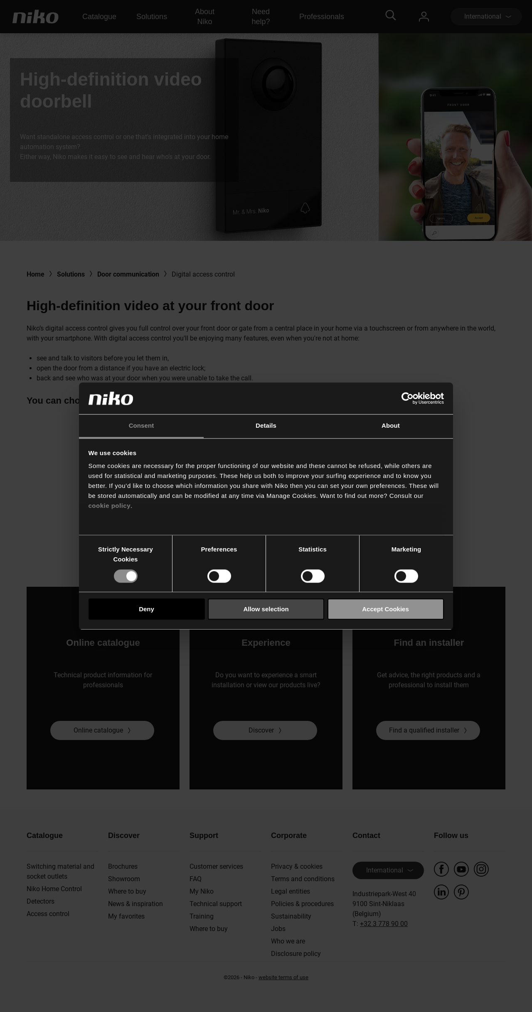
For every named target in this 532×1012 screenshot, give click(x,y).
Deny (146, 609)
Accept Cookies (385, 609)
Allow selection (265, 609)
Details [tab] (266, 425)
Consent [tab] (141, 425)
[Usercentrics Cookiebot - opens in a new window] (407, 398)
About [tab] (391, 425)
